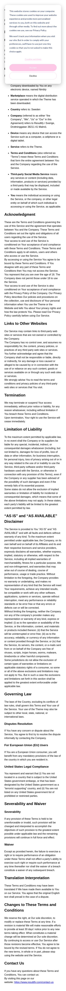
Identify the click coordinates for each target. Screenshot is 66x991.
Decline (33, 75)
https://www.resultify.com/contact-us (34, 982)
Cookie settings (33, 59)
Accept (33, 67)
